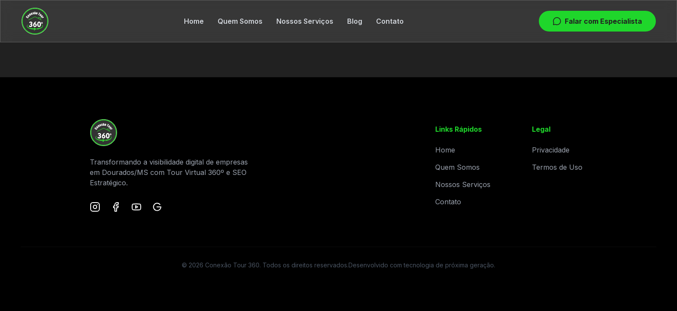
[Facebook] (116, 207)
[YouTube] (136, 207)
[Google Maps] (157, 207)
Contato (390, 21)
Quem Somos (240, 21)
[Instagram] (95, 207)
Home (194, 21)
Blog (354, 21)
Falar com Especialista (597, 21)
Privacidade (550, 150)
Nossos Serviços (304, 21)
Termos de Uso (557, 167)
